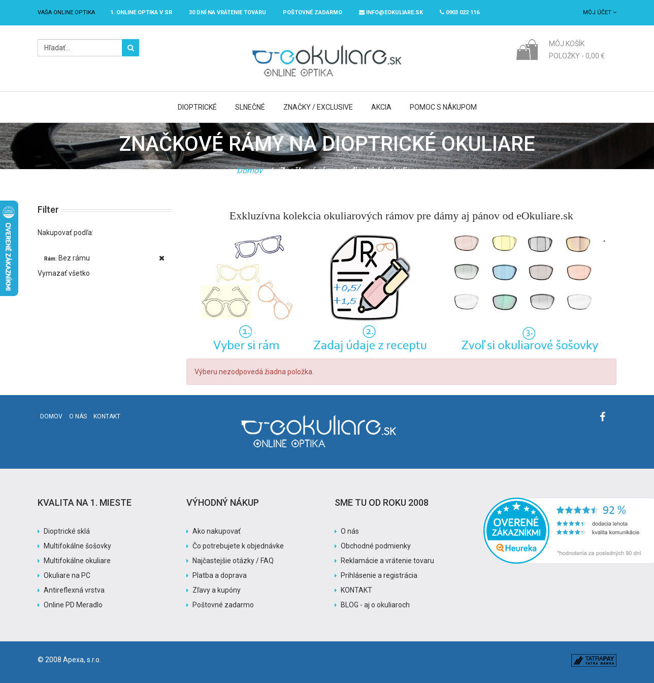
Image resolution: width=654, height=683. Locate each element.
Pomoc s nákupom (443, 107)
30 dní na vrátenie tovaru (227, 12)
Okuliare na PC (67, 575)
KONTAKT (356, 590)
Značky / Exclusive (318, 107)
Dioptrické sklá (67, 531)
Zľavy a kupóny (216, 590)
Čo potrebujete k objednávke (238, 546)
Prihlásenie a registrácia (379, 575)
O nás (78, 416)
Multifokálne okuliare (77, 561)
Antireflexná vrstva (74, 590)
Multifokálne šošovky (77, 546)
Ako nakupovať (216, 531)
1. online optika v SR (141, 12)
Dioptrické (197, 107)
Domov (250, 170)
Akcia (381, 107)
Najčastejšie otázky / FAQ (233, 561)
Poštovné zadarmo (223, 605)
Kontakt (106, 416)
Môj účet (599, 12)
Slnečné (250, 107)
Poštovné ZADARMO (312, 12)
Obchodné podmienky (376, 546)
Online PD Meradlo (73, 605)
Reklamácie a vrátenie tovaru (387, 561)
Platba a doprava (219, 575)
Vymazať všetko (64, 273)
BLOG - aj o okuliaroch (375, 605)
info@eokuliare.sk (391, 12)
